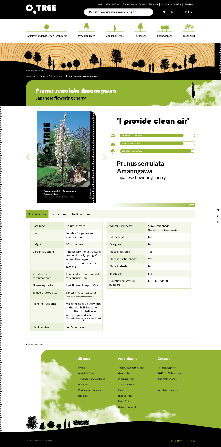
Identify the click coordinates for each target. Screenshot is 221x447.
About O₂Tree (112, 4)
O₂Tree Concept (127, 406)
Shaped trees (164, 31)
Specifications (37, 214)
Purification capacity (171, 4)
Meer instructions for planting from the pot (83, 319)
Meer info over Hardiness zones (80, 297)
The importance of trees (134, 4)
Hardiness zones (81, 214)
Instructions (58, 214)
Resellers (188, 4)
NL (164, 12)
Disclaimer (177, 440)
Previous (28, 157)
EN (171, 12)
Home (99, 4)
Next (105, 157)
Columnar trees (115, 30)
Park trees (140, 30)
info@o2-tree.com (168, 390)
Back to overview (34, 70)
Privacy (191, 440)
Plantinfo (153, 4)
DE (178, 12)
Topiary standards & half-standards (46, 30)
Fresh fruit (189, 30)
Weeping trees (86, 30)
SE (191, 12)
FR (185, 12)
